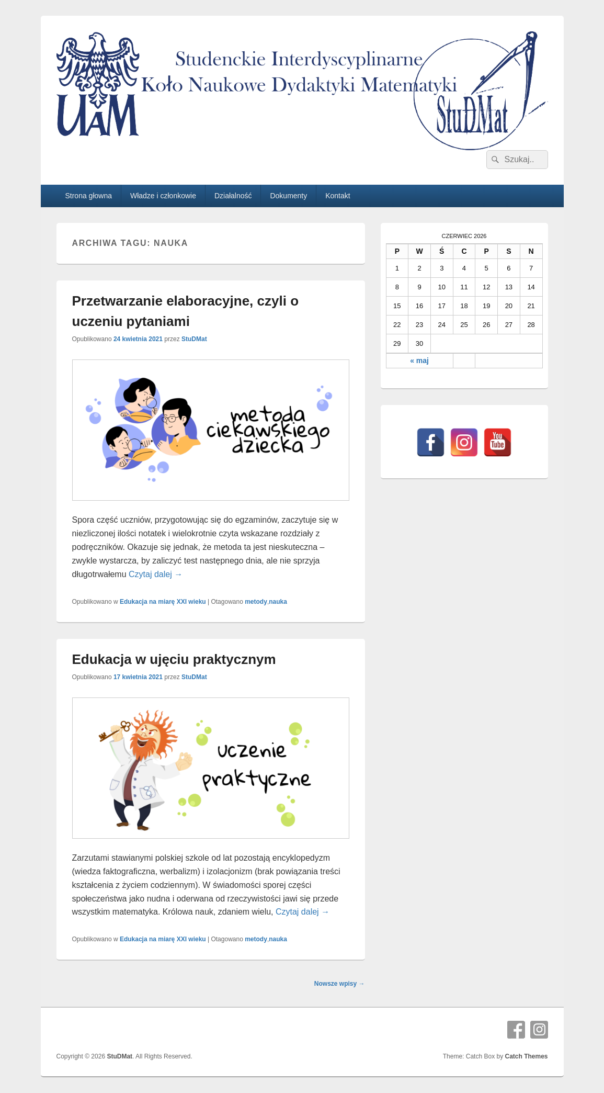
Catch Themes (526, 1056)
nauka (278, 601)
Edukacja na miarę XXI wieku (163, 601)
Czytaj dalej (156, 574)
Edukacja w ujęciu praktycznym (174, 659)
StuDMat (194, 339)
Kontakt (337, 195)
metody (256, 601)
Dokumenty (288, 195)
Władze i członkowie (163, 195)
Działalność (233, 195)
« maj (419, 360)
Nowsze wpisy (339, 983)
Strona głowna (88, 195)
